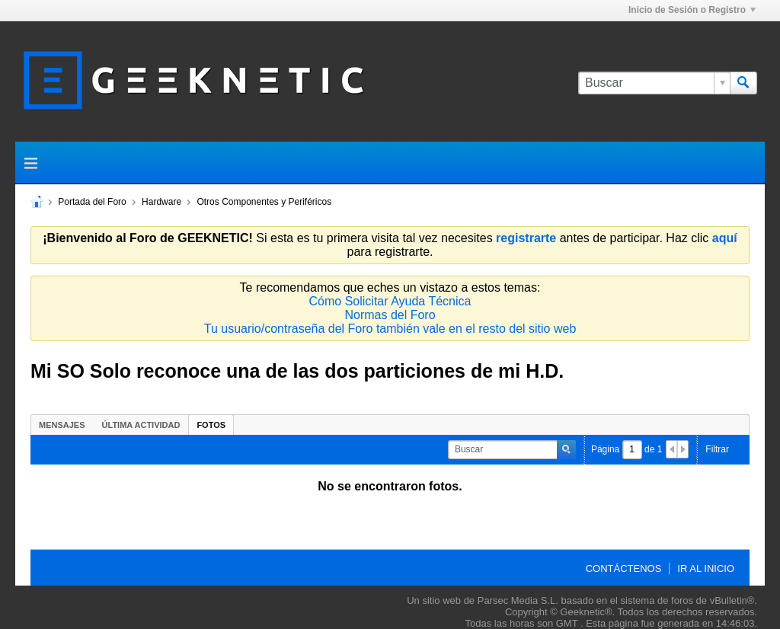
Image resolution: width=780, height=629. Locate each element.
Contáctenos (624, 568)
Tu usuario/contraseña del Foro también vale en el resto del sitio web (390, 328)
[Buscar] (654, 83)
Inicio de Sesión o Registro (692, 10)
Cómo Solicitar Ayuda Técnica (390, 301)
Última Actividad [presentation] (141, 424)
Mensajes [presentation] (62, 424)
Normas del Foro (389, 314)
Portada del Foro (92, 201)
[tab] (62, 424)
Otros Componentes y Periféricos (264, 201)
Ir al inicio (705, 568)
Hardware (161, 201)
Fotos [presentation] (211, 424)
